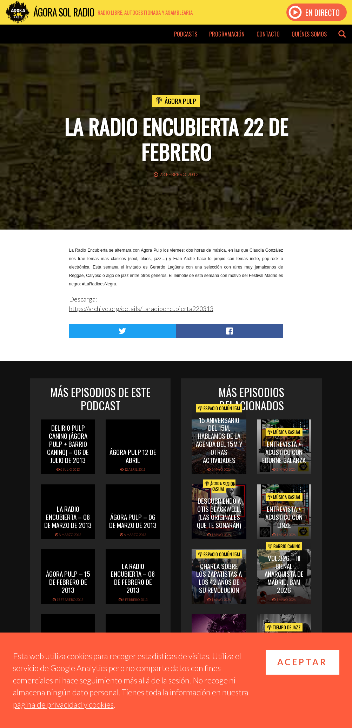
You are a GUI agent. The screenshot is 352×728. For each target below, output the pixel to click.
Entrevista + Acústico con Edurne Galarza (284, 452)
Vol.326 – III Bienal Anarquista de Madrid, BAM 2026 (284, 574)
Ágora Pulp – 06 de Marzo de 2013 (133, 521)
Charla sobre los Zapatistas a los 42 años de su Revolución (219, 578)
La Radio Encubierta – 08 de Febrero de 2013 (133, 578)
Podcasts (185, 34)
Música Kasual (284, 432)
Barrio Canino (284, 546)
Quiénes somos (309, 34)
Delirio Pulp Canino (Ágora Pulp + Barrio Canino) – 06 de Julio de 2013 (68, 443)
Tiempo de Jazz (284, 627)
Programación (227, 34)
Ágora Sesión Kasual (220, 486)
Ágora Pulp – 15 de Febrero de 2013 (68, 582)
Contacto (268, 34)
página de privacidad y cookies (63, 704)
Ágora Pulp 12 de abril (132, 456)
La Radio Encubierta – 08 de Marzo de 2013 (68, 517)
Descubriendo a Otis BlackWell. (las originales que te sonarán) (219, 512)
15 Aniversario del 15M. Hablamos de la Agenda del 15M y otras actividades (219, 440)
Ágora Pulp (180, 101)
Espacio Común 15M (219, 408)
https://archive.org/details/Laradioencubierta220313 (141, 308)
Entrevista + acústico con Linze (284, 517)
